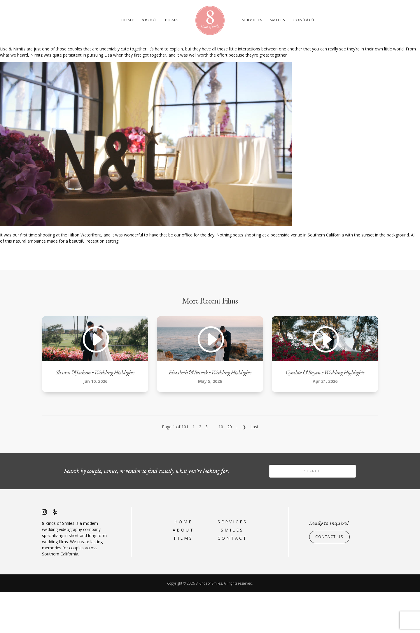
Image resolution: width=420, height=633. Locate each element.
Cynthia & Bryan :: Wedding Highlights (325, 413)
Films (171, 20)
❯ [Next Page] (244, 467)
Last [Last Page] (254, 467)
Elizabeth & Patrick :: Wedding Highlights (210, 413)
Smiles (277, 20)
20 (229, 467)
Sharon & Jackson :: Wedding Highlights (95, 413)
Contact (304, 20)
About (149, 20)
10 (220, 467)
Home (127, 20)
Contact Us (331, 578)
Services (252, 20)
